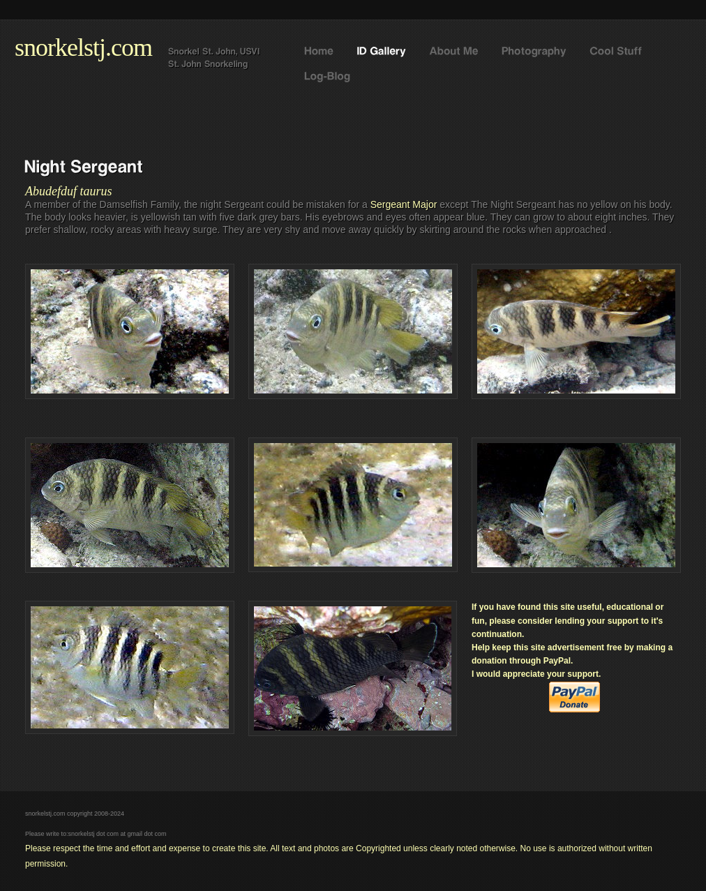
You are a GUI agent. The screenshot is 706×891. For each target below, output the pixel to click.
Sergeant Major (403, 204)
